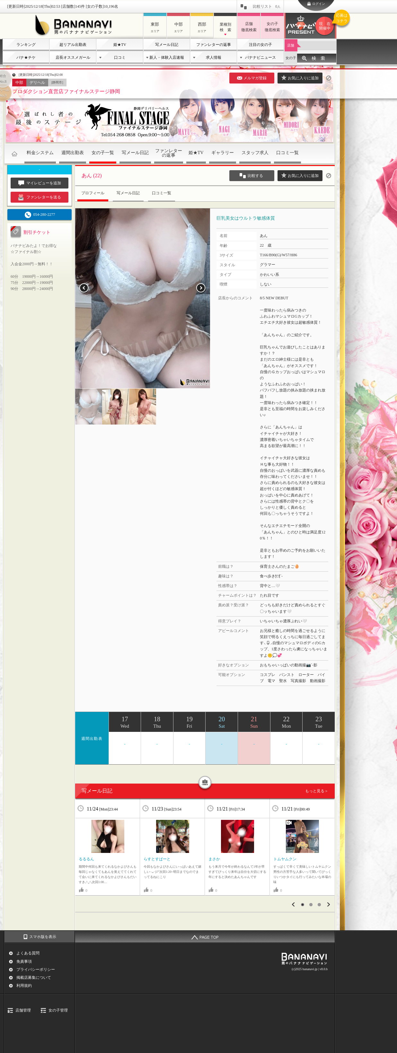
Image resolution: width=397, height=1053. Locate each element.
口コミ (120, 57)
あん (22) (92, 175)
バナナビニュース (260, 57)
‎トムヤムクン (284, 859)
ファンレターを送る (39, 197)
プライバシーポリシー (35, 969)
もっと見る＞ (316, 791)
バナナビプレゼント (326, 26)
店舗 (290, 45)
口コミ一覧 (287, 152)
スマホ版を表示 (42, 937)
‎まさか (214, 859)
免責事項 (24, 961)
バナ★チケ (26, 57)
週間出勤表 (72, 152)
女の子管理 (58, 1010)
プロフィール (92, 193)
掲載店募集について (33, 977)
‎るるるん (86, 859)
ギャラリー (222, 152)
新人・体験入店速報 (166, 57)
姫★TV (119, 44)
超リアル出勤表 (72, 44)
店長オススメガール (73, 57)
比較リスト (266, 6)
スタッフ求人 (255, 152)
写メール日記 (166, 44)
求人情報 (213, 57)
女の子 (291, 58)
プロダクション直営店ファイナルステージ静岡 (66, 91)
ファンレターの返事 (213, 44)
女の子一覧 (103, 152)
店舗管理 (23, 1010)
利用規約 (24, 985)
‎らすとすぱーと (157, 859)
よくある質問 (28, 953)
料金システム (40, 152)
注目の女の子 (260, 44)
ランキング (26, 44)
